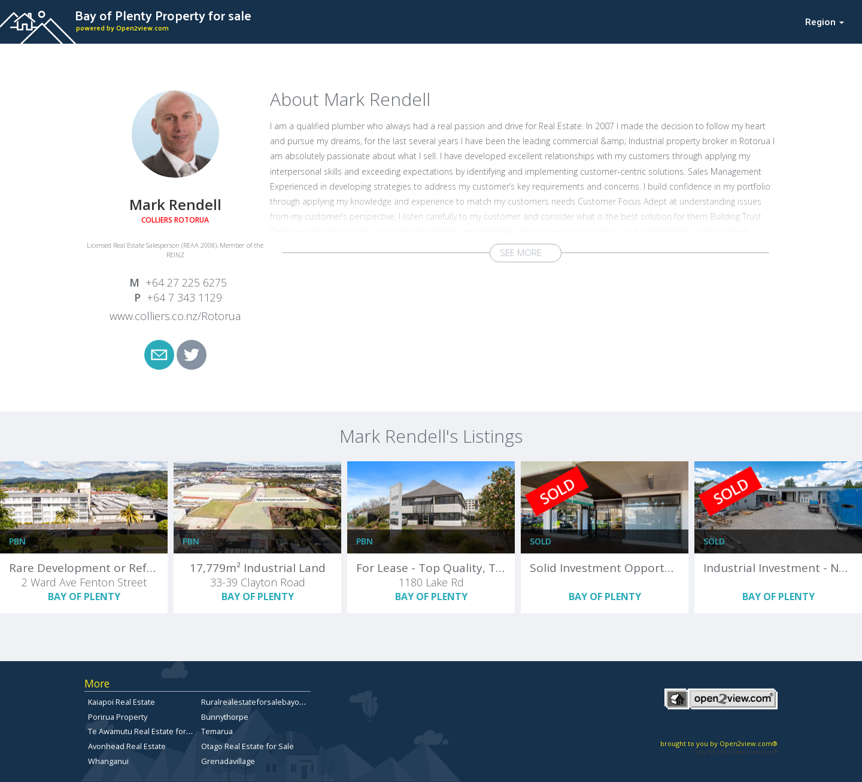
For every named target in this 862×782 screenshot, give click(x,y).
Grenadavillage (228, 761)
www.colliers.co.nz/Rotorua (175, 316)
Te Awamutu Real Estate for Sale (146, 731)
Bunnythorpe (224, 716)
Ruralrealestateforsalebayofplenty (262, 701)
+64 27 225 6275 (186, 282)
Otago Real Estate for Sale (247, 746)
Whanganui (108, 761)
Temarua (217, 731)
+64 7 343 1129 (184, 297)
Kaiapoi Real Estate (121, 701)
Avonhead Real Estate (127, 746)
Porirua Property (117, 716)
